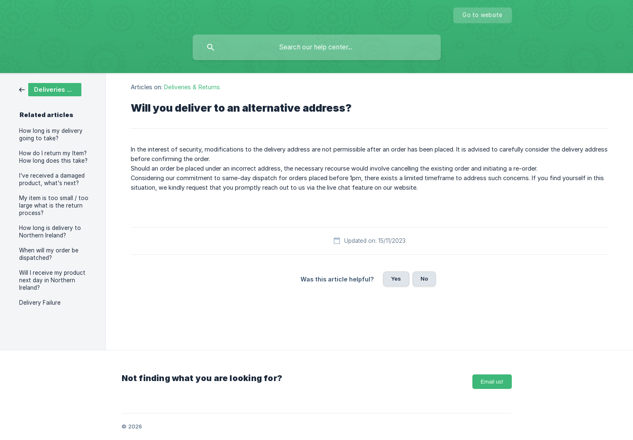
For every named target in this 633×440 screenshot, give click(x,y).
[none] (482, 15)
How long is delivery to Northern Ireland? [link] (50, 232)
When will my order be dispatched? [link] (48, 254)
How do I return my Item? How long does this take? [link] (53, 157)
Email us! (492, 382)
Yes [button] (396, 278)
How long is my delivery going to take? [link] (51, 134)
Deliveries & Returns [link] (192, 86)
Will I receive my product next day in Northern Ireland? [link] (52, 280)
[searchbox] (317, 47)
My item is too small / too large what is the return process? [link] (53, 205)
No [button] (424, 278)
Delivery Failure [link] (40, 302)
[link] (50, 89)
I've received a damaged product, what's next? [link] (52, 179)
